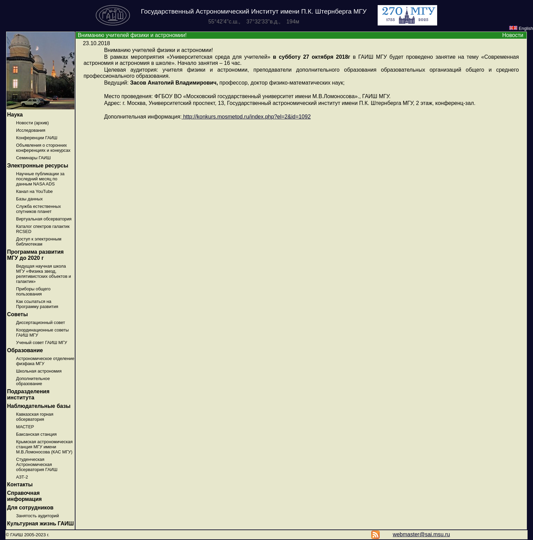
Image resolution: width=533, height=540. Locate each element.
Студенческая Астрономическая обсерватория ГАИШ (36, 464)
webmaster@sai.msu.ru (421, 534)
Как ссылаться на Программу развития (37, 304)
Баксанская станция (36, 434)
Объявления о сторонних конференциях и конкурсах (43, 148)
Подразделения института (28, 394)
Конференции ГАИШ (36, 137)
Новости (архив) (32, 122)
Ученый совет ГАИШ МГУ (41, 342)
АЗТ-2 (22, 477)
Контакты (20, 484)
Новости (512, 35)
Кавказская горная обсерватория (34, 417)
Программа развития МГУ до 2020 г (35, 255)
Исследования (30, 130)
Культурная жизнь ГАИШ (40, 523)
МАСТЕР (25, 426)
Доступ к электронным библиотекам (38, 241)
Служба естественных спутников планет (38, 209)
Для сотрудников (30, 507)
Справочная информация (24, 496)
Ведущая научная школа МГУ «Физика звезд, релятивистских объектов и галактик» (43, 274)
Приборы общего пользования (33, 291)
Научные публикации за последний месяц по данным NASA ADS (40, 178)
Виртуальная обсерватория (43, 218)
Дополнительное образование (33, 381)
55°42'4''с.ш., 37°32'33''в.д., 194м (253, 21)
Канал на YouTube (34, 191)
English (521, 28)
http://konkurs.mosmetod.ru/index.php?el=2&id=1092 (246, 117)
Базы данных (29, 198)
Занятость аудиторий (37, 515)
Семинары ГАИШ (33, 157)
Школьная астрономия (39, 371)
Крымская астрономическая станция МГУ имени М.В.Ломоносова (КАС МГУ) (44, 446)
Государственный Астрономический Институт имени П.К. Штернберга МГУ (254, 11)
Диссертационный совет (40, 322)
